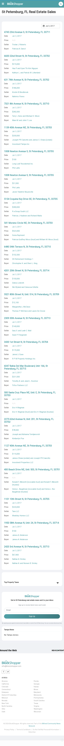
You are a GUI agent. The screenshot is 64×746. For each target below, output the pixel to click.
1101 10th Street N (13, 499)
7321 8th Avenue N (13, 103)
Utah (3, 712)
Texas (36, 703)
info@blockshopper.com (11, 666)
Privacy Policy (9, 730)
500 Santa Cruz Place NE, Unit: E (20, 392)
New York (5, 703)
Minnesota (37, 695)
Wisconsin (37, 712)
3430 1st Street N (13, 342)
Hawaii (36, 687)
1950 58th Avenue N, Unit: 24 (18, 522)
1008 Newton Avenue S (16, 151)
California (5, 684)
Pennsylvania (38, 698)
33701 (57, 469)
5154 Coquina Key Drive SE (18, 199)
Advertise (32, 732)
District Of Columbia (9, 695)
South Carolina (39, 700)
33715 (23, 368)
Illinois (36, 689)
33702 (46, 56)
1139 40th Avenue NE (15, 127)
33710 (46, 103)
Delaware (5, 692)
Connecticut (6, 689)
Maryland (37, 692)
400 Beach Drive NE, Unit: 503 (19, 469)
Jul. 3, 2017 (16, 36)
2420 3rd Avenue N (13, 546)
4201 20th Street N (13, 270)
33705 (50, 151)
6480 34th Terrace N (14, 246)
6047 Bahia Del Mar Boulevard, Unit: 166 (24, 366)
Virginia (36, 706)
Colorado (5, 687)
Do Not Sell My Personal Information (46, 730)
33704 (45, 342)
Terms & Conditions (23, 730)
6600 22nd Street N (14, 56)
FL (42, 32)
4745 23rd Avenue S (14, 32)
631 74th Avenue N (13, 79)
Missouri (5, 698)
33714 (46, 270)
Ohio (3, 709)
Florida (36, 681)
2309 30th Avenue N (14, 318)
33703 (48, 127)
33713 (47, 318)
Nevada (4, 700)
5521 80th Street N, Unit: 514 (18, 294)
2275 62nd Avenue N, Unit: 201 (19, 419)
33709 (56, 294)
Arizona (5, 681)
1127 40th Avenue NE (15, 445)
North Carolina (7, 706)
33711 (47, 32)
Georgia (36, 684)
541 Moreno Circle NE (15, 223)
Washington (38, 709)
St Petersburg (32, 32)
